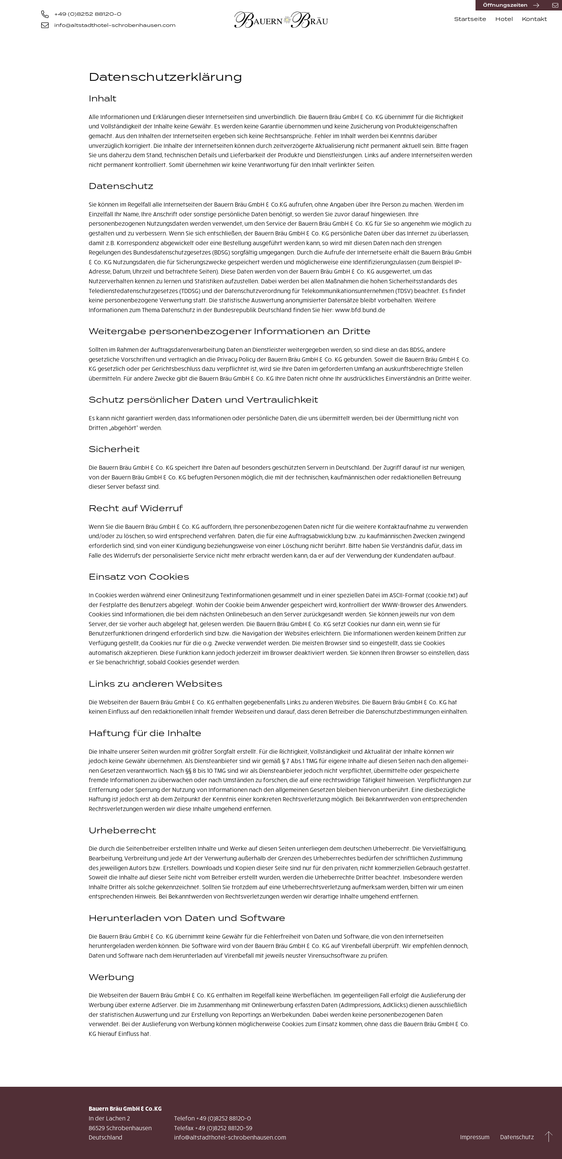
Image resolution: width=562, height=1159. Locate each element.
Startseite (470, 18)
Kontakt (534, 18)
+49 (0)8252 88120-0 (81, 14)
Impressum (474, 1136)
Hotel (504, 18)
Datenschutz (517, 1136)
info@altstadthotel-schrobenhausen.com (108, 25)
